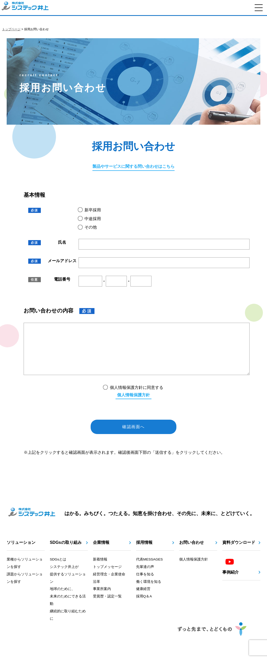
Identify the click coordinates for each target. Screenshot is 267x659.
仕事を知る (145, 584)
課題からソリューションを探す (25, 588)
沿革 (96, 592)
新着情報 (100, 570)
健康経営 (143, 599)
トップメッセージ (107, 577)
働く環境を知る (148, 592)
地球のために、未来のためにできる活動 (68, 606)
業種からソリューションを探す (25, 573)
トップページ (11, 29)
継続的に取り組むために (68, 625)
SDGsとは (58, 570)
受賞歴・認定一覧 (107, 606)
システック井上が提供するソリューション (68, 584)
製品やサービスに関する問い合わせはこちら (133, 166)
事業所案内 (102, 599)
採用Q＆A (144, 606)
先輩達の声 (145, 577)
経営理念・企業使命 (109, 584)
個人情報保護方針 (133, 405)
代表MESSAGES (149, 570)
